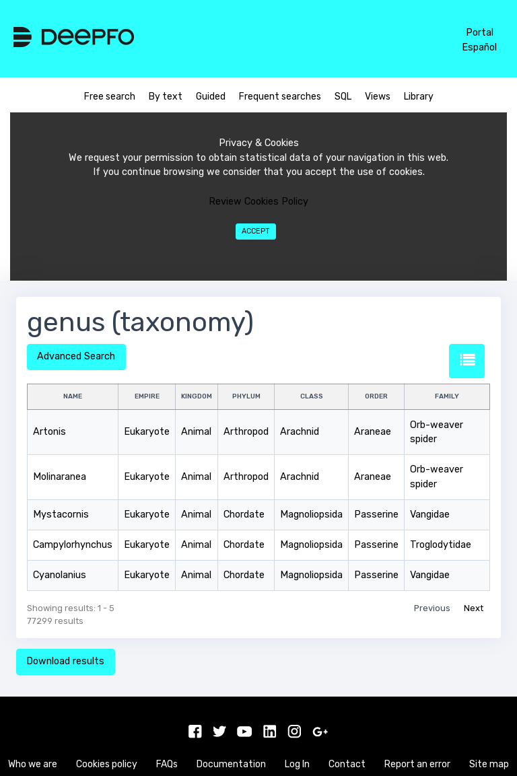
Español (479, 47)
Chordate (244, 514)
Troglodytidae (440, 545)
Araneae (372, 431)
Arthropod (246, 431)
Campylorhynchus (72, 545)
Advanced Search (76, 356)
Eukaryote (147, 431)
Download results (65, 661)
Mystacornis (61, 514)
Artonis (49, 431)
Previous (432, 608)
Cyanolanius (59, 575)
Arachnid (299, 431)
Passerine (376, 514)
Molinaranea (59, 477)
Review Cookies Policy (258, 201)
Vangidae (430, 514)
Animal (196, 431)
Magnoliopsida (311, 514)
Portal (479, 32)
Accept (256, 231)
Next (473, 608)
